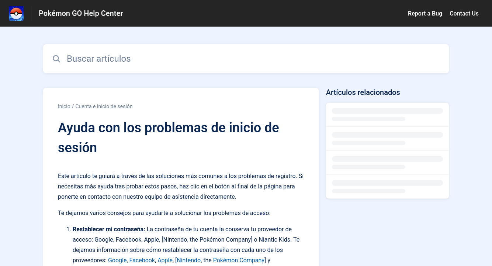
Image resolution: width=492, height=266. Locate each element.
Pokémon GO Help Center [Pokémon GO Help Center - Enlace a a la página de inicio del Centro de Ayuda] (81, 13)
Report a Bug (425, 13)
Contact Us (464, 13)
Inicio (64, 106)
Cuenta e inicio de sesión (103, 106)
